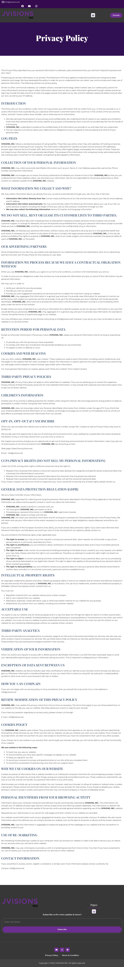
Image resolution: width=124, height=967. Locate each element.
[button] (93, 15)
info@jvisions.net (12, 2)
